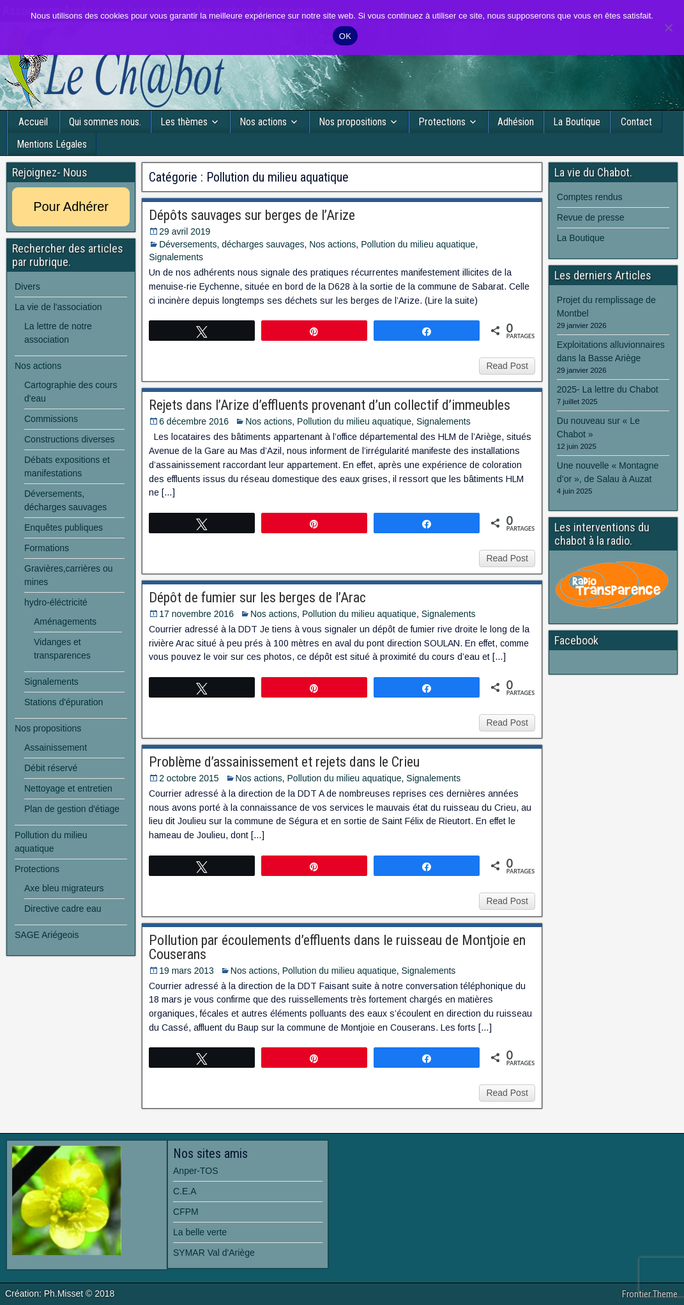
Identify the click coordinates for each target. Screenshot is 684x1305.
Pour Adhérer (71, 206)
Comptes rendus (590, 197)
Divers (27, 286)
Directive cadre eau (63, 908)
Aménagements (65, 621)
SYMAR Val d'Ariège (214, 1252)
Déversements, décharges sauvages (231, 244)
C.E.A (185, 1191)
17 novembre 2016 (196, 614)
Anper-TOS (195, 1171)
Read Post (507, 366)
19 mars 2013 (186, 970)
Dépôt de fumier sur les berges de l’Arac (257, 598)
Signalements (176, 257)
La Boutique (576, 122)
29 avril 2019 (184, 231)
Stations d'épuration (63, 702)
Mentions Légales (52, 144)
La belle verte (200, 1232)
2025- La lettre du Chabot (607, 389)
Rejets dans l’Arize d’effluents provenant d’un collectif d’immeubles (329, 405)
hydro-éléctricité (55, 602)
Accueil (33, 122)
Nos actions (263, 122)
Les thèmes (184, 122)
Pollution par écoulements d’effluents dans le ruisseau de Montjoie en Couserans (337, 947)
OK (345, 36)
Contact (636, 122)
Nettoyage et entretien (68, 788)
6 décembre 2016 (194, 421)
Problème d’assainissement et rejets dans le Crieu (284, 762)
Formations (46, 548)
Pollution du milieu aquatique (418, 244)
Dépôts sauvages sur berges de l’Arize (252, 215)
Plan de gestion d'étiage (71, 809)
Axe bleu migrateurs (64, 888)
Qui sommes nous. (105, 122)
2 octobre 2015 (188, 778)
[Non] (668, 27)
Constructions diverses (69, 439)
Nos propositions (352, 122)
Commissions (51, 419)
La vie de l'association (58, 307)
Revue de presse (591, 217)
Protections (442, 122)
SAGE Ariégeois (47, 935)
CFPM (186, 1212)
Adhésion (516, 122)
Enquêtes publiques (63, 527)
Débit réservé (50, 768)
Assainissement (55, 747)
